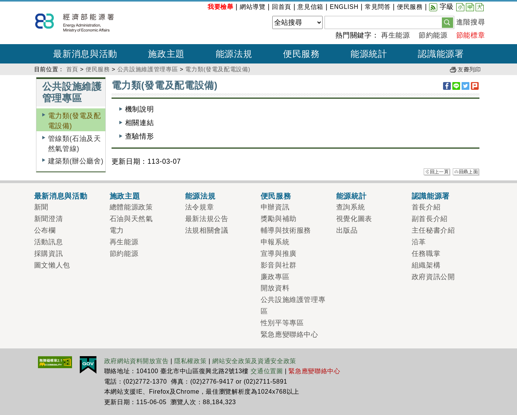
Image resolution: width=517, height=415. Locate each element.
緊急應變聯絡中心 (289, 334)
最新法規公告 (206, 219)
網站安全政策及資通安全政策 (254, 361)
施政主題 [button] (166, 54)
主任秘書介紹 (433, 230)
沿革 (419, 242)
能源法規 (200, 196)
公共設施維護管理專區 (147, 69)
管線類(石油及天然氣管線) (74, 144)
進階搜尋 (470, 22)
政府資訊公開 (433, 277)
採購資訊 (48, 253)
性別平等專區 (282, 323)
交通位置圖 (267, 371)
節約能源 (433, 35)
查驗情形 (139, 136)
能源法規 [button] (234, 54)
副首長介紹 (430, 219)
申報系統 (275, 242)
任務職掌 (426, 253)
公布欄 (45, 230)
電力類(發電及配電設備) (217, 69)
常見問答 (378, 6)
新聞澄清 (48, 219)
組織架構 (426, 265)
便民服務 (410, 6)
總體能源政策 (131, 207)
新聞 (41, 207)
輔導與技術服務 (286, 230)
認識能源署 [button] (441, 54)
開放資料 (275, 288)
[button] (447, 22)
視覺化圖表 (354, 219)
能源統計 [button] (368, 54)
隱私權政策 (190, 361)
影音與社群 (279, 265)
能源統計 (351, 196)
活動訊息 (48, 242)
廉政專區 (275, 277)
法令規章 (199, 207)
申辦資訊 (275, 207)
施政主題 (125, 196)
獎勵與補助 (279, 219)
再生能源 (395, 35)
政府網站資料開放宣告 (136, 361)
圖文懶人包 (52, 265)
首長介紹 (426, 207)
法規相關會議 (206, 230)
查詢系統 (350, 207)
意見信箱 (310, 6)
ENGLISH (344, 6)
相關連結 (139, 123)
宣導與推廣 (279, 253)
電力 (117, 230)
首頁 (72, 69)
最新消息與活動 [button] (85, 54)
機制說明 (139, 109)
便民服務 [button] (301, 54)
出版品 (347, 230)
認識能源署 (431, 196)
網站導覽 (253, 6)
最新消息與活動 (61, 196)
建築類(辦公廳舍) (76, 161)
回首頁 (281, 6)
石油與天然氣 (131, 219)
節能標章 (470, 35)
